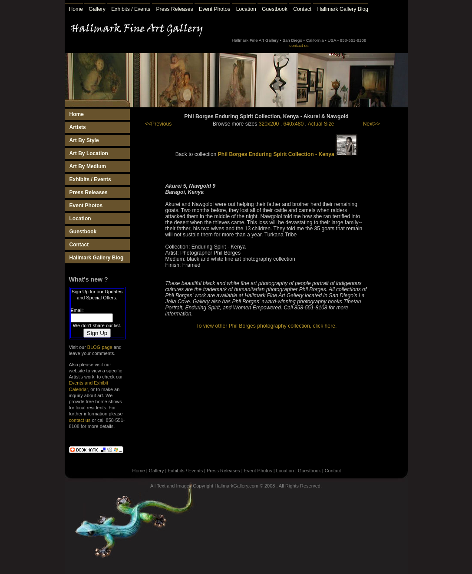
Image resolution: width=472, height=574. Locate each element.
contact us (298, 45)
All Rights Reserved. (300, 485)
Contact (302, 9)
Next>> (371, 124)
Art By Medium (87, 166)
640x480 (294, 124)
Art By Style (84, 140)
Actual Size (321, 124)
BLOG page (99, 347)
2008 (269, 485)
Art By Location (88, 153)
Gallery (97, 9)
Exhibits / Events (130, 9)
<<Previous (158, 124)
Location (246, 9)
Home (76, 9)
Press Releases (174, 9)
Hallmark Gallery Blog (343, 9)
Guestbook (274, 9)
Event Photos (214, 9)
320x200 (269, 124)
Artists (77, 127)
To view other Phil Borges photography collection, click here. (266, 326)
